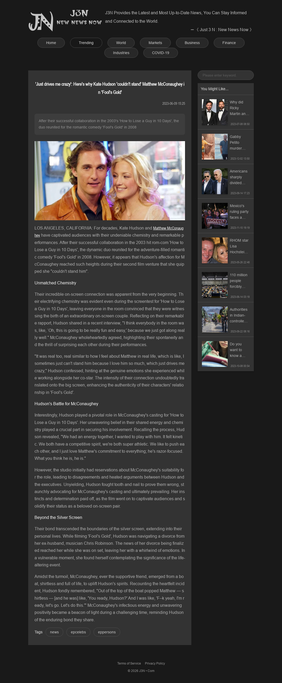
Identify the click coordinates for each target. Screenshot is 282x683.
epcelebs (78, 632)
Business (192, 43)
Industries (121, 53)
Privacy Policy (155, 663)
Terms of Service (129, 663)
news (54, 632)
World (121, 43)
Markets (155, 43)
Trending (86, 43)
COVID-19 (160, 53)
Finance (229, 43)
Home (51, 43)
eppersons (107, 632)
